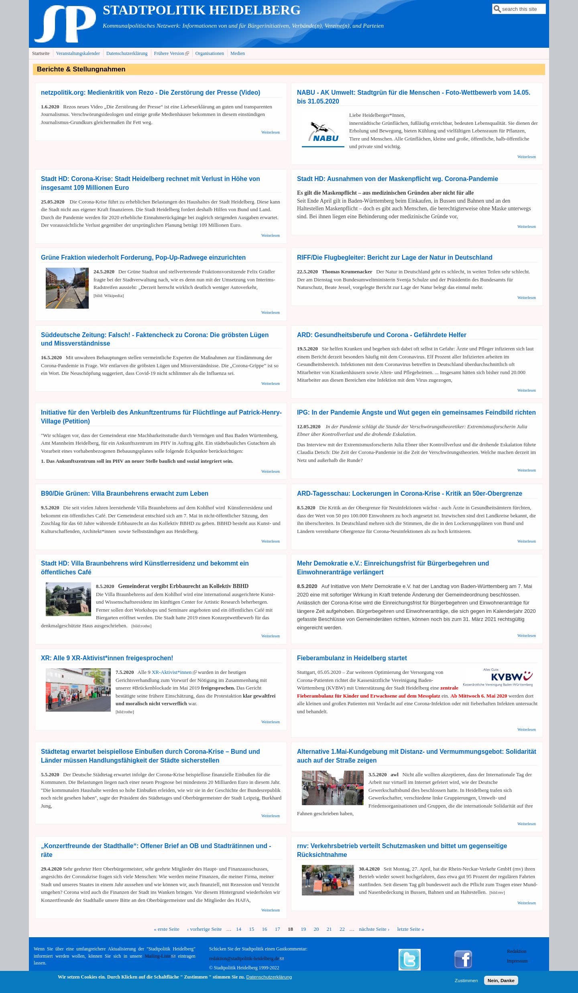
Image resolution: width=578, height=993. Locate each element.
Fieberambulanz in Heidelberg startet (352, 658)
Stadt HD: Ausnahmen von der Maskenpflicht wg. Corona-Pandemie (397, 178)
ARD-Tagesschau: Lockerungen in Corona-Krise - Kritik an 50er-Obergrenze (409, 493)
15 (251, 929)
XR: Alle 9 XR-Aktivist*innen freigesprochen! (107, 658)
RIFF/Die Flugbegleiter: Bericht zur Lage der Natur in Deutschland (395, 257)
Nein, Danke (501, 981)
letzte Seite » (410, 929)
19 (303, 929)
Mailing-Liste (160, 956)
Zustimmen (466, 981)
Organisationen (209, 53)
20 (316, 929)
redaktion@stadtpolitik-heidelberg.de (246, 958)
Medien (237, 53)
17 (277, 929)
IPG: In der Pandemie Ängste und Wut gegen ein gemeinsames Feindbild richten (416, 412)
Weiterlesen (270, 132)
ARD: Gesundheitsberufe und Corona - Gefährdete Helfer (381, 335)
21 (329, 929)
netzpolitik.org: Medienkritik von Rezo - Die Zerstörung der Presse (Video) (150, 92)
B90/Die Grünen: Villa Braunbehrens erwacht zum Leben (124, 493)
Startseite (41, 53)
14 (238, 929)
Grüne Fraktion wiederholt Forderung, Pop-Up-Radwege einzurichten (143, 257)
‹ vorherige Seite (204, 929)
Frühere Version (172, 53)
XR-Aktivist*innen (174, 672)
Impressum (517, 961)
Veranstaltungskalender (78, 53)
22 (342, 929)
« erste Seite (166, 929)
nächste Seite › (374, 929)
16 (264, 929)
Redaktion (517, 951)
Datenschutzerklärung (127, 53)
